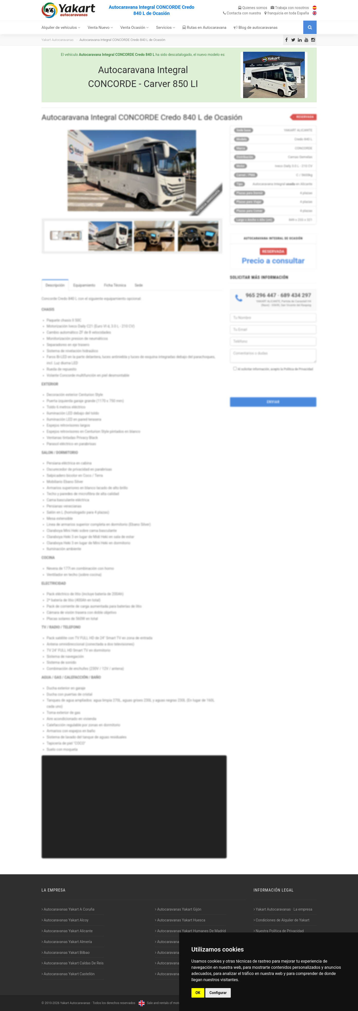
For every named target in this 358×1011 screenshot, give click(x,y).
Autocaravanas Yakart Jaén (178, 942)
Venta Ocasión (134, 27)
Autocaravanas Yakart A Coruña (68, 909)
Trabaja (290, 8)
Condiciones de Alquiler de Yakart (281, 920)
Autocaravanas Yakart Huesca (180, 920)
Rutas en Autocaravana (204, 27)
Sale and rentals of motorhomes (164, 1003)
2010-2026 (52, 1003)
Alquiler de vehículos (61, 27)
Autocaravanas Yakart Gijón (178, 909)
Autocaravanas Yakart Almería (67, 942)
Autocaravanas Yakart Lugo (178, 952)
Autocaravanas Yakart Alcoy (65, 920)
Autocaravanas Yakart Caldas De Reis (73, 963)
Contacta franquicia (266, 13)
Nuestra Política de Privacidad (279, 931)
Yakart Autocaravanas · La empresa (283, 909)
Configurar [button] (218, 993)
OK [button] (198, 993)
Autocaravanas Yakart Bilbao (66, 952)
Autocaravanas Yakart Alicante (67, 931)
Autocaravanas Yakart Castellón (68, 974)
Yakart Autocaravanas (58, 40)
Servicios (165, 27)
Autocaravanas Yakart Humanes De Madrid (190, 931)
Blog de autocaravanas (256, 27)
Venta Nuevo (100, 27)
